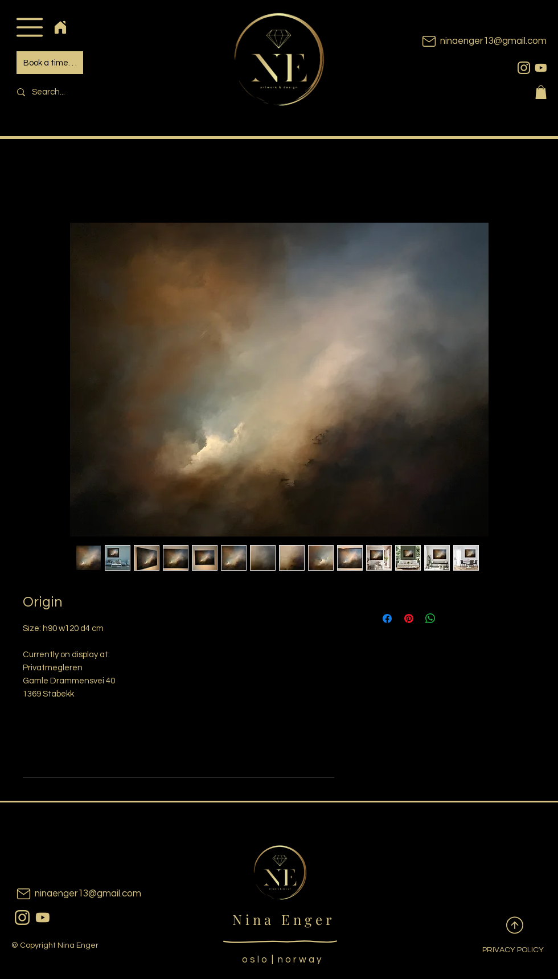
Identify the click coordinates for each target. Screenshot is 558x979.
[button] (29, 27)
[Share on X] (452, 618)
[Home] (60, 27)
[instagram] (524, 68)
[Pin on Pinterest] (409, 618)
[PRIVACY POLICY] (504, 950)
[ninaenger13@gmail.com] (467, 41)
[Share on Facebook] (387, 618)
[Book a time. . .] (50, 62)
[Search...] (89, 92)
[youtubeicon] (541, 68)
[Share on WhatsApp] (430, 618)
